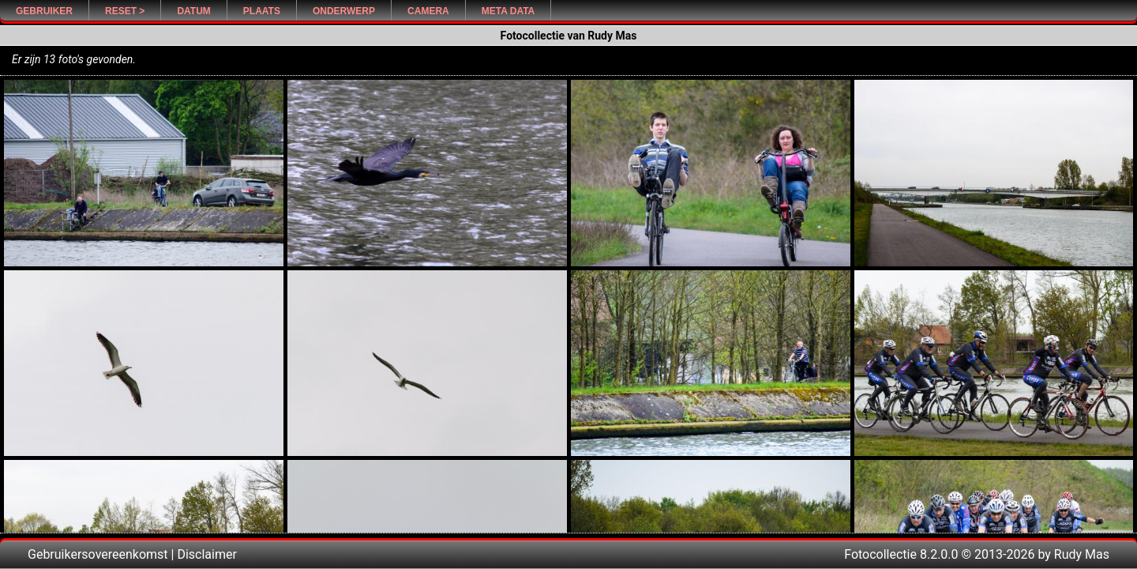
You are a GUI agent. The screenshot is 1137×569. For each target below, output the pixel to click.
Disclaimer (206, 554)
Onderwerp (344, 11)
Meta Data (508, 11)
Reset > (124, 11)
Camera (428, 11)
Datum (193, 11)
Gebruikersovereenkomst (98, 554)
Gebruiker (44, 11)
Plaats (261, 11)
